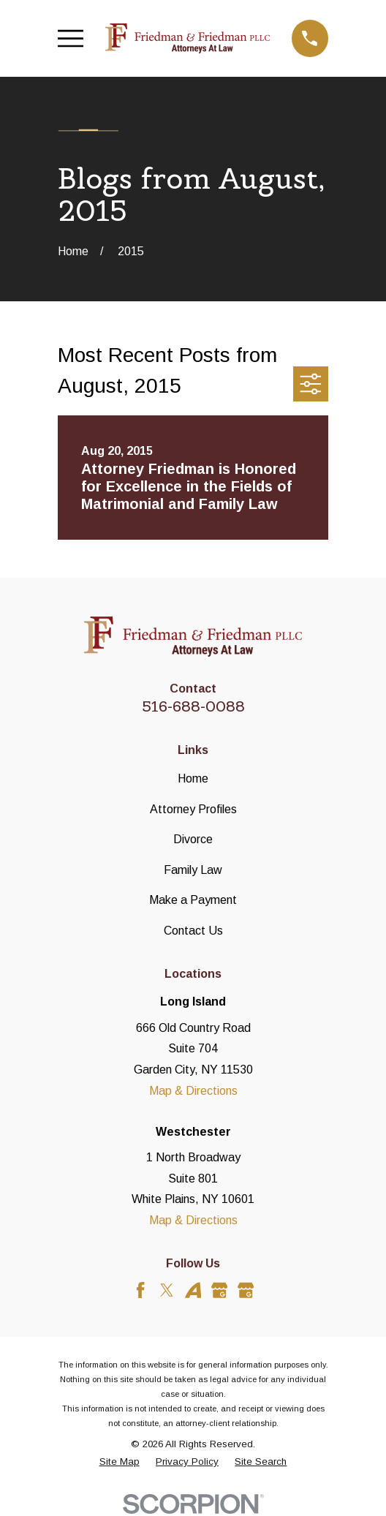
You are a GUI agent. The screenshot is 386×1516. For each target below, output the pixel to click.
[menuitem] (119, 1462)
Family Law (193, 870)
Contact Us (193, 930)
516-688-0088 (193, 706)
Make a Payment (193, 900)
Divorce (193, 839)
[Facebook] (140, 1290)
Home (193, 778)
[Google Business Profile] (219, 1290)
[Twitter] (167, 1290)
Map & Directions (193, 1091)
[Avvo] (193, 1290)
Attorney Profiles (193, 809)
